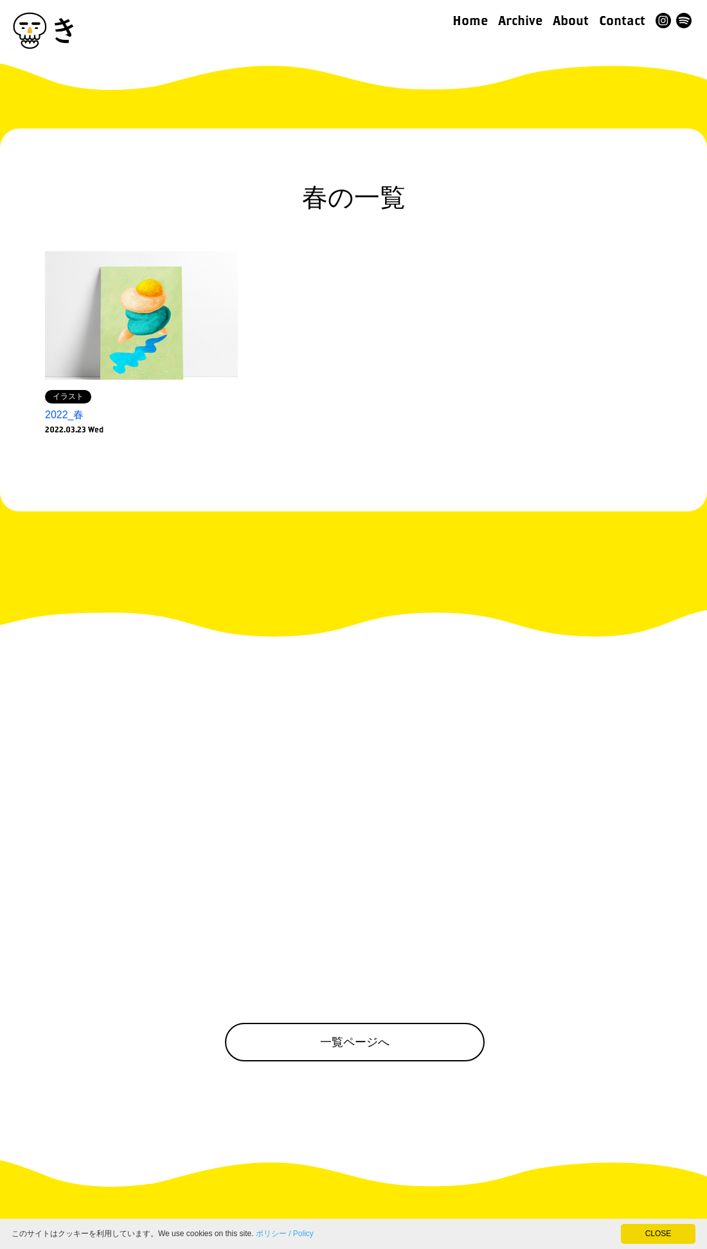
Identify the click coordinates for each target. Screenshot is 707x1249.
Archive (520, 20)
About (571, 20)
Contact (622, 20)
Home (470, 20)
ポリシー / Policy (285, 1233)
